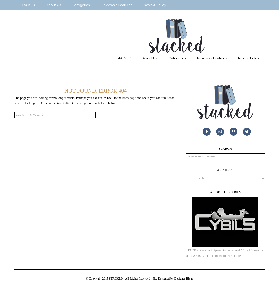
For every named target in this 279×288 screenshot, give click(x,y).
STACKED (51, 38)
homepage (129, 98)
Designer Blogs (183, 278)
